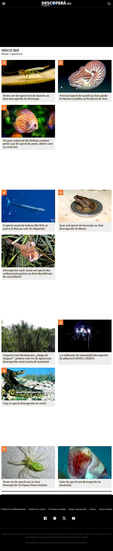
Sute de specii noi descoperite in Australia (80, 483)
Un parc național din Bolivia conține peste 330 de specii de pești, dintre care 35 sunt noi (28, 144)
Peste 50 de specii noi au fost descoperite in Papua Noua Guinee (25, 483)
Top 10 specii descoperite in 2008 (24, 403)
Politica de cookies (37, 509)
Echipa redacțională (76, 509)
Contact (91, 509)
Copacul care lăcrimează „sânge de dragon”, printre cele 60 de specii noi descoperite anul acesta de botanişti (26, 358)
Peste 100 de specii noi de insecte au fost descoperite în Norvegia (26, 97)
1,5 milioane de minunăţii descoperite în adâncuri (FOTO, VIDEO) (83, 356)
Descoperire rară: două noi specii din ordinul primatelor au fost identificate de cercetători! (27, 273)
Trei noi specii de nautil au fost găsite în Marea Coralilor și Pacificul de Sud (83, 97)
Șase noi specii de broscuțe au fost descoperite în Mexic (81, 227)
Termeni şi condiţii (56, 509)
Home (4, 53)
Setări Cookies (104, 509)
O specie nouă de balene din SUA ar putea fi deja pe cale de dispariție (25, 227)
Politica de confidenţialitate (15, 509)
